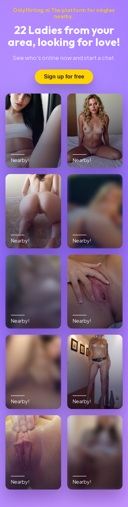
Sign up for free (64, 76)
